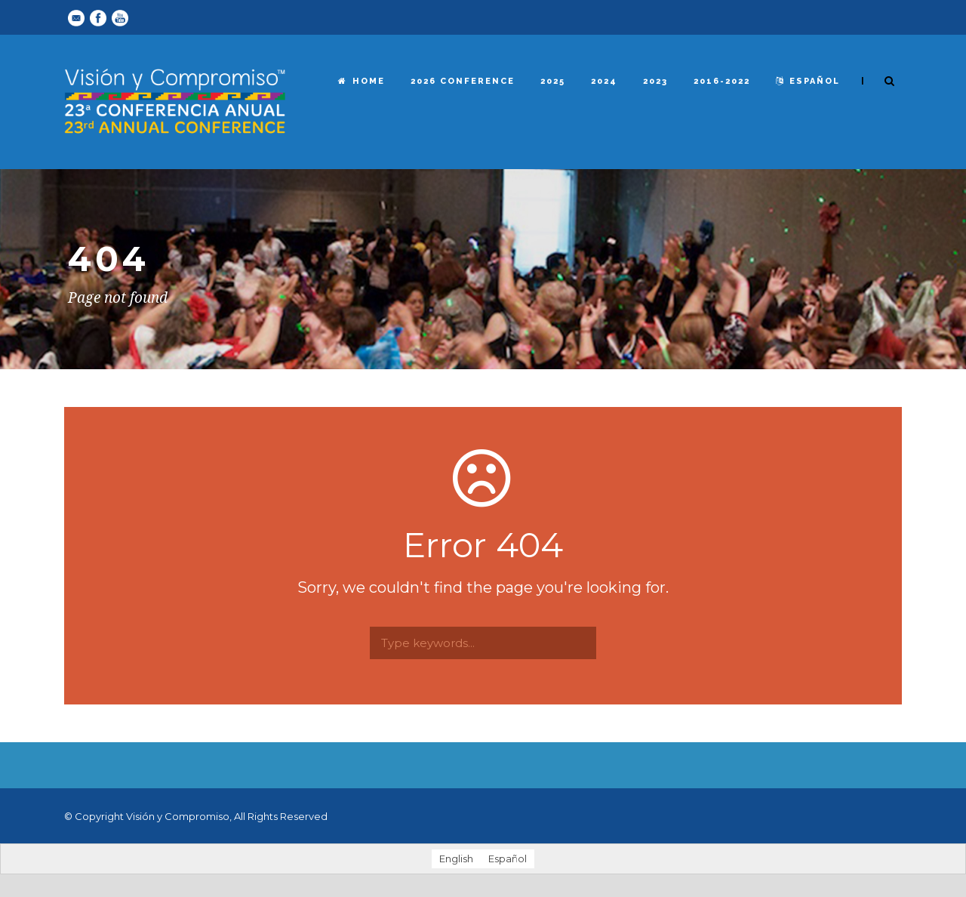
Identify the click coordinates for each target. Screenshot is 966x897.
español (808, 81)
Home (361, 81)
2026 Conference (463, 81)
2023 (655, 81)
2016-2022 (722, 81)
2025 (552, 81)
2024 (604, 81)
